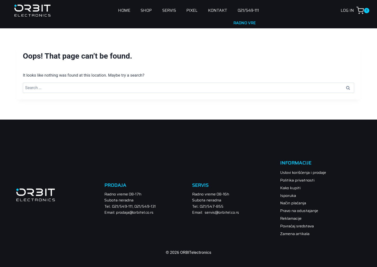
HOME (124, 10)
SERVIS (169, 10)
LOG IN (347, 10)
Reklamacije (291, 218)
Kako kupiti (290, 188)
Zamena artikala (294, 234)
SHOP (146, 10)
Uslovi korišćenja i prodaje (303, 173)
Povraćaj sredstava (297, 226)
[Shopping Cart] (366, 10)
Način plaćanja (293, 203)
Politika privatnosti (297, 180)
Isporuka (288, 196)
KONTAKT (217, 10)
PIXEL (191, 10)
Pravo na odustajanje (299, 211)
